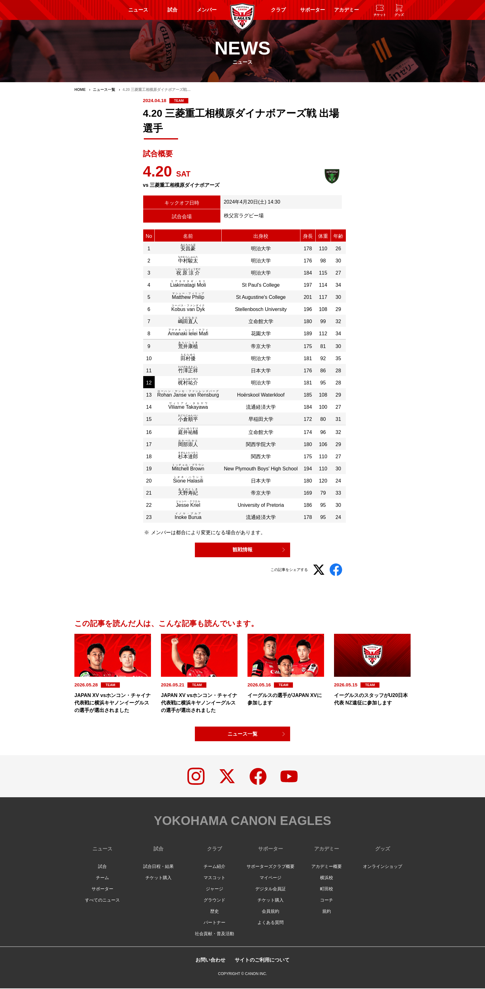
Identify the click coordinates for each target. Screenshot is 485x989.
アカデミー (346, 9)
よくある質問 (270, 923)
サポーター (312, 9)
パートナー (214, 923)
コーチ (326, 900)
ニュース (138, 9)
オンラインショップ (382, 866)
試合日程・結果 (158, 866)
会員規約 (270, 911)
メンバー (207, 9)
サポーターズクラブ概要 (270, 866)
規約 (326, 911)
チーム (102, 878)
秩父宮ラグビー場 (244, 215)
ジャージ (214, 889)
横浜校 (326, 878)
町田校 (326, 889)
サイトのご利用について (262, 960)
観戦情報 (242, 550)
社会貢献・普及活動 (214, 934)
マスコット (214, 878)
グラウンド (214, 900)
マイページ (270, 878)
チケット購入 (158, 878)
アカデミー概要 (326, 866)
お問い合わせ (210, 960)
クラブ (278, 9)
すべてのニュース (102, 900)
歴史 (214, 911)
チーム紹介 (214, 866)
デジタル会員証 (270, 889)
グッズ (382, 849)
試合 (172, 9)
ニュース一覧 (242, 734)
